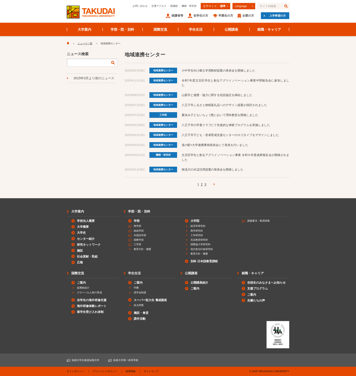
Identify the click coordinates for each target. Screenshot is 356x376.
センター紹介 (86, 238)
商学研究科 (196, 230)
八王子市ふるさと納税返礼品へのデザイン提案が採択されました (224, 105)
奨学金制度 (140, 292)
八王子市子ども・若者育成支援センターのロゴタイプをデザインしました (230, 135)
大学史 (81, 232)
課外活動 (140, 318)
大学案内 (84, 29)
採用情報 (131, 371)
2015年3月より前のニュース (94, 78)
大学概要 (83, 226)
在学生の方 (200, 15)
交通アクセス (158, 6)
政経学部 (139, 230)
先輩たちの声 (256, 300)
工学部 (163, 115)
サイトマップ (151, 371)
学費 (136, 287)
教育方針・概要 (142, 249)
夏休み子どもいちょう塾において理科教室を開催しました (220, 115)
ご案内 (81, 282)
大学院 (194, 221)
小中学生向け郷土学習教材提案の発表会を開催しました (218, 70)
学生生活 (196, 29)
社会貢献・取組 (87, 256)
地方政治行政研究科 (201, 249)
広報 (80, 262)
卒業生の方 (225, 15)
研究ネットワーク (89, 244)
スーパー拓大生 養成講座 (150, 300)
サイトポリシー (75, 371)
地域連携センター (163, 70)
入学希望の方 (277, 15)
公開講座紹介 (199, 282)
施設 (80, 250)
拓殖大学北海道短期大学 (85, 360)
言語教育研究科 (199, 239)
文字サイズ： (214, 6)
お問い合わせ (140, 6)
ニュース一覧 (84, 43)
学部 (137, 221)
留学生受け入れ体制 (90, 312)
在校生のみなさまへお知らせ (266, 282)
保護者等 (177, 15)
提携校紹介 (83, 287)
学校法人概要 (86, 221)
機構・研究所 (189, 6)
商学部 (137, 226)
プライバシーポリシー (104, 371)
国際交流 (160, 29)
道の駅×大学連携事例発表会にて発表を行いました (215, 145)
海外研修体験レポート (91, 306)
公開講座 (231, 29)
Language (241, 6)
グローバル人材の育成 (89, 292)
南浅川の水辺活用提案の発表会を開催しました (213, 169)
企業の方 (248, 15)
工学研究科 (196, 235)
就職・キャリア (269, 29)
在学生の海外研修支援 (91, 300)
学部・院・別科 (122, 29)
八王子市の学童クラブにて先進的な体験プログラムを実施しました (226, 125)
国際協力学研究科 (200, 244)
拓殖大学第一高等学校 (125, 360)
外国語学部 (140, 235)
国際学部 (139, 239)
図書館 (174, 6)
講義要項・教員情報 (258, 220)
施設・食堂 (141, 312)
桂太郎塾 (139, 305)
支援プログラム (257, 288)
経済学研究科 (197, 226)
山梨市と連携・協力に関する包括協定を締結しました (217, 95)
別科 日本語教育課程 (204, 261)
